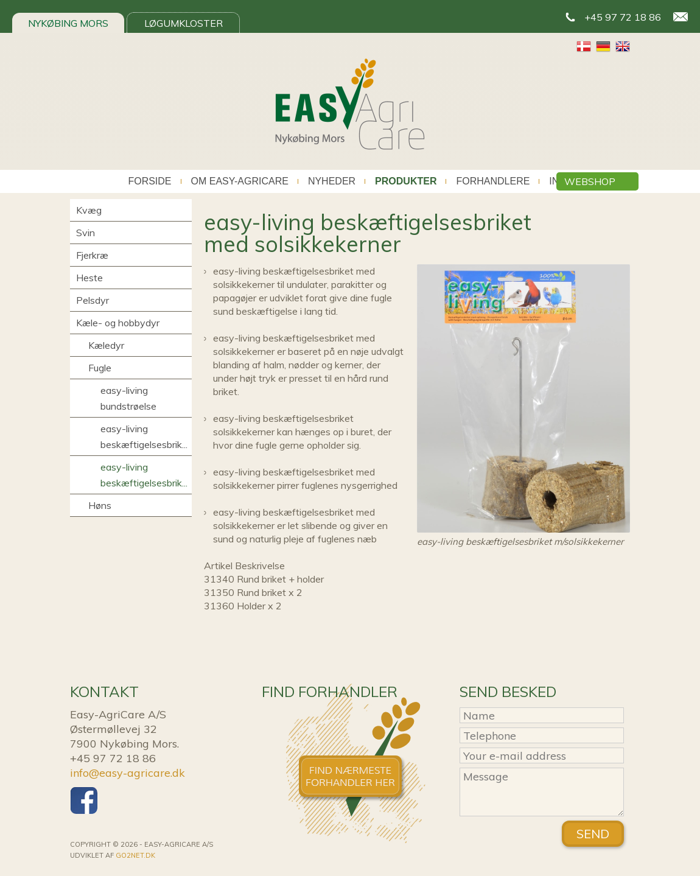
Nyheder (331, 181)
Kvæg (89, 210)
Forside (149, 181)
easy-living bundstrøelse (128, 398)
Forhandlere (493, 181)
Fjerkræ (92, 255)
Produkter (405, 181)
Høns (99, 505)
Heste (89, 278)
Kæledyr (106, 345)
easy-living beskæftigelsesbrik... (143, 436)
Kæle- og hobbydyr (117, 323)
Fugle (99, 368)
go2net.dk (135, 855)
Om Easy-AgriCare (240, 181)
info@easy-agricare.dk (127, 773)
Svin (85, 232)
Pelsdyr (92, 300)
